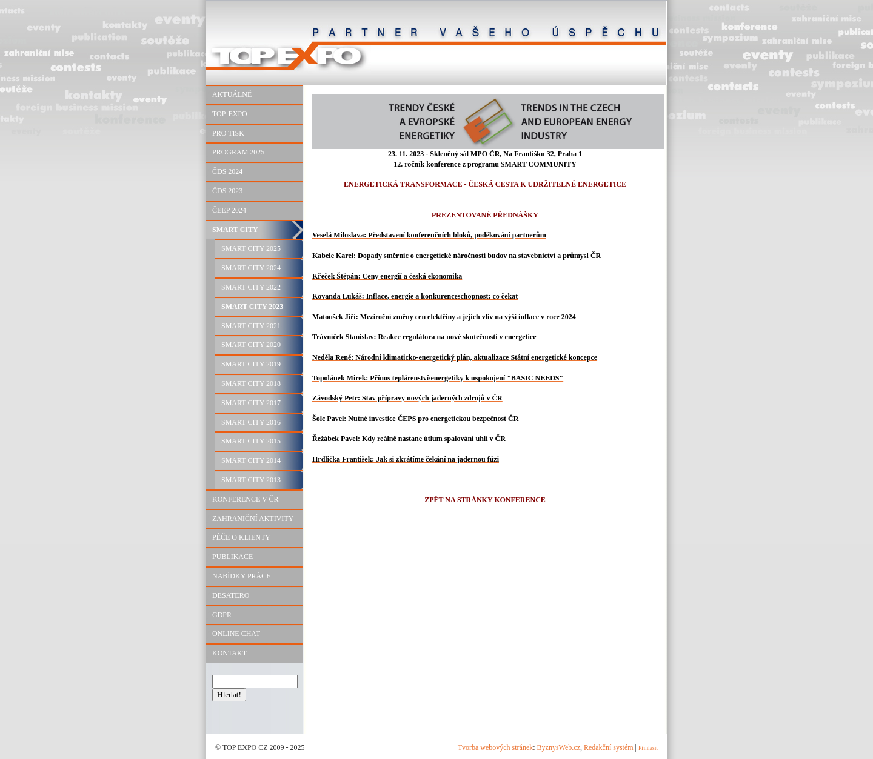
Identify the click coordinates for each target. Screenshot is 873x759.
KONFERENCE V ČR (245, 499)
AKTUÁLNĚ (232, 94)
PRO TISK (228, 133)
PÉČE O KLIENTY (241, 537)
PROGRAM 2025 (238, 152)
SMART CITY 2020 (251, 344)
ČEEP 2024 (229, 210)
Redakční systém (609, 747)
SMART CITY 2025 (251, 248)
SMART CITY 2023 (252, 306)
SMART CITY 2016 (251, 422)
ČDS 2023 (227, 191)
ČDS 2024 (227, 171)
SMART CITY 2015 (251, 441)
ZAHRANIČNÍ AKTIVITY (252, 518)
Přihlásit (648, 747)
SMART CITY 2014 (251, 460)
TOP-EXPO (229, 114)
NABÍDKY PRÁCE (241, 576)
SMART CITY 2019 (251, 364)
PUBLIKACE (232, 556)
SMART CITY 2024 (251, 267)
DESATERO (230, 595)
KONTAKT (229, 653)
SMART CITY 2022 (251, 287)
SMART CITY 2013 (251, 480)
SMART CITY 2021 (251, 326)
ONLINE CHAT (236, 633)
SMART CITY (235, 229)
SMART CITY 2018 (251, 383)
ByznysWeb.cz (558, 747)
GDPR (222, 615)
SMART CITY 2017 (251, 403)
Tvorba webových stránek (496, 747)
